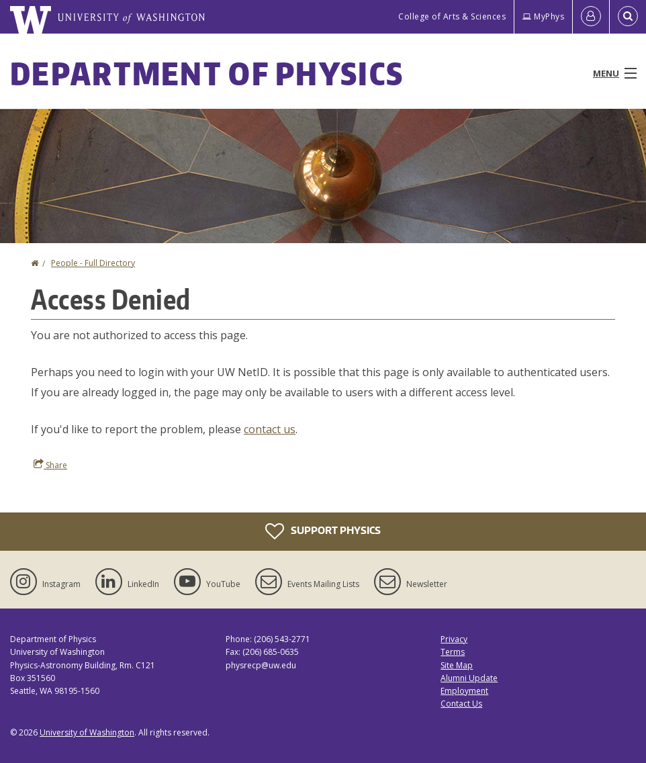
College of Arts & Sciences (452, 16)
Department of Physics (207, 73)
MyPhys (543, 16)
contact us (269, 429)
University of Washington (87, 732)
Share (50, 465)
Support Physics (323, 531)
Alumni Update (469, 678)
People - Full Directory (93, 263)
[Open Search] (628, 17)
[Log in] (591, 17)
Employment (464, 691)
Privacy (454, 639)
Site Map (457, 665)
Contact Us (461, 703)
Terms (453, 652)
